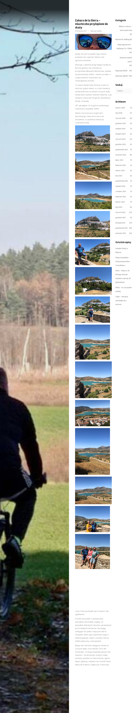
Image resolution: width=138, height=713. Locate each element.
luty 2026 (118, 113)
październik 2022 (121, 181)
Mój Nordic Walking (122, 39)
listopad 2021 (120, 223)
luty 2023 (118, 176)
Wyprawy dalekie (96, 31)
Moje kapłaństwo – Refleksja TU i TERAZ (124, 47)
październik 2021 (121, 228)
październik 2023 (121, 149)
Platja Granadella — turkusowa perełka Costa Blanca (122, 261)
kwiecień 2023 (120, 165)
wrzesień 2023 (120, 155)
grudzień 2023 (120, 144)
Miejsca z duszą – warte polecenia (125, 28)
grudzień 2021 (120, 217)
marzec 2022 (120, 202)
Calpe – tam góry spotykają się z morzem (121, 300)
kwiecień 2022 (120, 197)
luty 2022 (118, 207)
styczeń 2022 (120, 212)
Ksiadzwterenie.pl (23, 8)
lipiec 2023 (119, 160)
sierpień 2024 (120, 134)
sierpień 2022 (120, 186)
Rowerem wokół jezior (126, 60)
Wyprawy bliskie (121, 71)
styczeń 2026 (120, 118)
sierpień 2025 (120, 129)
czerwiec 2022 (120, 191)
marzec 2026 (120, 108)
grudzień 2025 (120, 123)
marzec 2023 (120, 170)
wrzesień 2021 (120, 233)
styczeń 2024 (120, 139)
